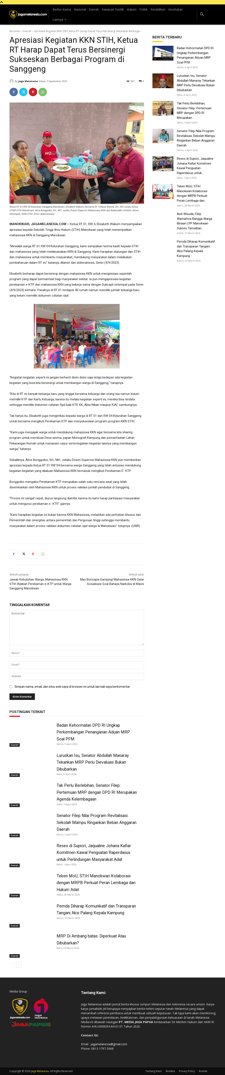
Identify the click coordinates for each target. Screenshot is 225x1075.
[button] (202, 14)
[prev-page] (12, 964)
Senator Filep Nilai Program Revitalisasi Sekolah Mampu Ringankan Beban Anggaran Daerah (97, 822)
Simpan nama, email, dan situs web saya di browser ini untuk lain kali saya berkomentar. (72, 686)
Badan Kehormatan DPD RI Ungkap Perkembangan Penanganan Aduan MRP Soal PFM (93, 732)
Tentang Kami (154, 1071)
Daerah (26, 31)
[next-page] (18, 964)
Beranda (14, 31)
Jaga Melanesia (28, 81)
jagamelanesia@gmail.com (109, 1044)
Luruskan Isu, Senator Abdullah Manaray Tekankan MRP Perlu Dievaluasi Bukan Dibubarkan (93, 762)
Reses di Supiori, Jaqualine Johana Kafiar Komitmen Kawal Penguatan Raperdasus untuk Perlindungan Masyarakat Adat (95, 852)
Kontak (203, 1071)
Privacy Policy (187, 1071)
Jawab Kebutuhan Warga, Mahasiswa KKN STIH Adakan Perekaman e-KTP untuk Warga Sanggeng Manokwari (40, 584)
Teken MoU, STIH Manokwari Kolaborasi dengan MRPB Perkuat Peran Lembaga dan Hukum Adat (96, 882)
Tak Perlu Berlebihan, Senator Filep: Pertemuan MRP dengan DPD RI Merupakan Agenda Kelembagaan (97, 792)
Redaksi (170, 1071)
